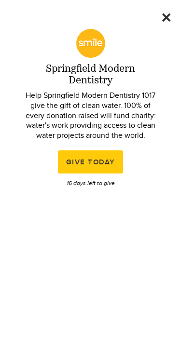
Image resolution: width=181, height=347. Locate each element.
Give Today (90, 162)
